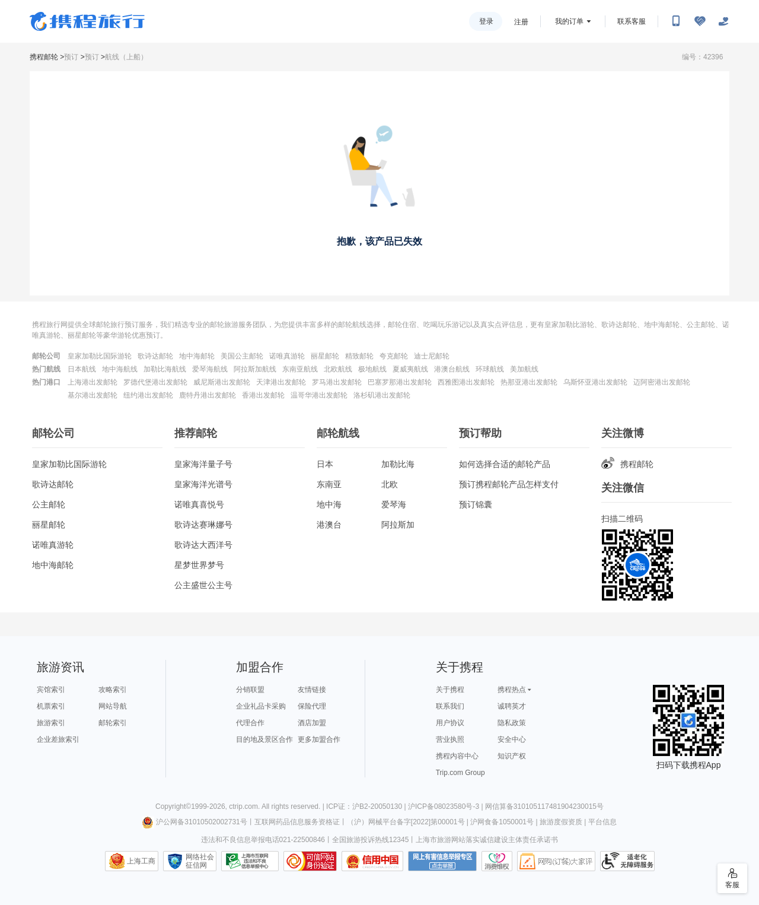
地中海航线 (120, 369)
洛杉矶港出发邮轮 (381, 395)
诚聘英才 (512, 706)
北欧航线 (338, 369)
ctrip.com (243, 806)
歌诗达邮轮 (155, 356)
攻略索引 (112, 689)
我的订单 (569, 21)
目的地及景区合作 (264, 739)
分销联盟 (250, 689)
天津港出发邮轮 (281, 382)
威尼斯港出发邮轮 (221, 382)
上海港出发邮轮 (92, 382)
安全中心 (512, 739)
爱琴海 (393, 504)
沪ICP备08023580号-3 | (446, 806)
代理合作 (250, 723)
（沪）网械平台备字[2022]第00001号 (406, 822)
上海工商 (141, 861)
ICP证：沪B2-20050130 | (367, 806)
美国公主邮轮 (242, 356)
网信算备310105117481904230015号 (544, 806)
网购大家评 (556, 861)
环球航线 (490, 369)
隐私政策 (512, 723)
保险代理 (312, 706)
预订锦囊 (475, 504)
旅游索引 (51, 723)
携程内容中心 (457, 756)
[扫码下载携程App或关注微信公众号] (676, 21)
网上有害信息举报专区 (442, 861)
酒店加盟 (312, 723)
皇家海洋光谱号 (203, 484)
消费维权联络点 (496, 861)
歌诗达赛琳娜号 (203, 524)
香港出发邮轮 (263, 395)
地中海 (329, 504)
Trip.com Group (460, 773)
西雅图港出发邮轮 (466, 382)
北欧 (389, 484)
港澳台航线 (452, 369)
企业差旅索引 (58, 739)
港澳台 (329, 524)
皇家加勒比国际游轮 (100, 356)
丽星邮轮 (325, 356)
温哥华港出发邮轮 (319, 395)
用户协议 (450, 723)
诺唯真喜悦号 (199, 504)
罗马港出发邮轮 (337, 382)
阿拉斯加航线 (255, 369)
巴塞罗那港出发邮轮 (400, 382)
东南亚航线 (300, 369)
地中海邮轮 (197, 356)
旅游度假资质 (561, 822)
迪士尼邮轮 (431, 356)
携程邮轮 (44, 57)
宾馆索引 (51, 689)
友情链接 (312, 689)
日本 (325, 464)
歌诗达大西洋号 (203, 545)
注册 (521, 22)
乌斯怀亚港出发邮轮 (595, 382)
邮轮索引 (112, 723)
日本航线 (82, 369)
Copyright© (173, 806)
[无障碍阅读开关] (700, 21)
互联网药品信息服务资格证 (297, 822)
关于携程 (450, 689)
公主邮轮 (48, 504)
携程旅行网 (87, 21)
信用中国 (372, 861)
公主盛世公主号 (203, 585)
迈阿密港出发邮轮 (661, 382)
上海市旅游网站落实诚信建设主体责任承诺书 (487, 840)
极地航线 (372, 369)
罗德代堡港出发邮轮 (155, 382)
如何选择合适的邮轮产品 (504, 464)
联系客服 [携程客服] (631, 21)
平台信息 (602, 822)
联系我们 (450, 706)
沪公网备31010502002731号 (194, 822)
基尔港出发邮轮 (92, 395)
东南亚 (329, 484)
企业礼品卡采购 (261, 706)
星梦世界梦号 (199, 565)
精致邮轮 (359, 356)
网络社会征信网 (200, 861)
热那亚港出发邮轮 (528, 382)
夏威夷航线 (410, 369)
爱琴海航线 (210, 369)
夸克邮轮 (394, 356)
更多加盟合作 (319, 739)
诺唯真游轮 (287, 356)
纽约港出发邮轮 (148, 395)
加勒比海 (397, 464)
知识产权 (512, 756)
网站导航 (112, 706)
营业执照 (450, 739)
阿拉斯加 (397, 524)
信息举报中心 (250, 861)
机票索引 (51, 706)
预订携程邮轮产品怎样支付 (509, 484)
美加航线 (524, 369)
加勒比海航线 (164, 369)
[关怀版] (723, 21)
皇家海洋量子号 (203, 464)
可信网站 (310, 861)
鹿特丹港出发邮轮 (207, 395)
